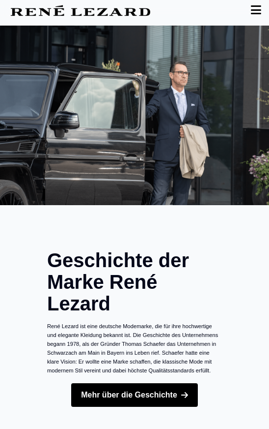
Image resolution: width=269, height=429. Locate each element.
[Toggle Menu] (256, 10)
